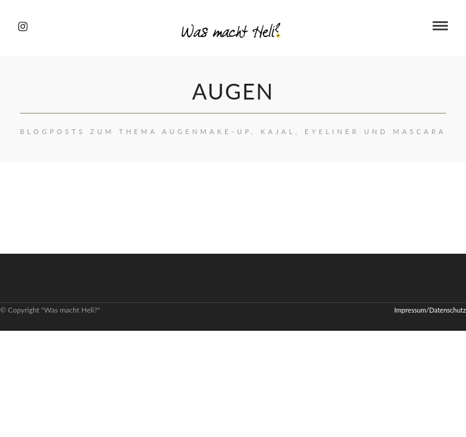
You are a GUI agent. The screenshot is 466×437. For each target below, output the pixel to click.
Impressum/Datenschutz (430, 310)
